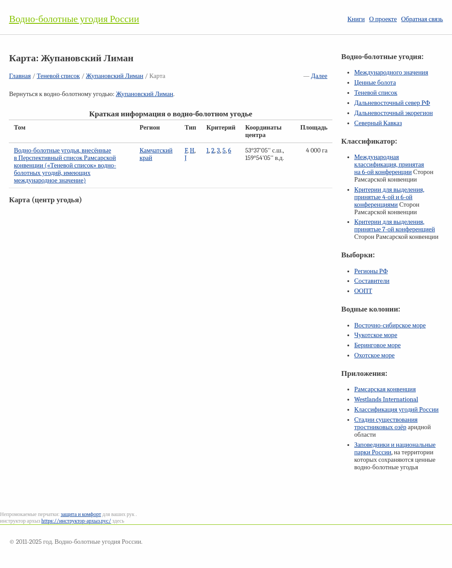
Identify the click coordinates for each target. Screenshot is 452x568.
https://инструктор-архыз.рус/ (76, 521)
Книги (356, 19)
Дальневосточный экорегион (393, 113)
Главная (19, 76)
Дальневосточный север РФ (392, 103)
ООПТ (363, 291)
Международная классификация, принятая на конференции (389, 164)
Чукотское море (375, 335)
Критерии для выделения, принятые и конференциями (389, 197)
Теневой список (58, 76)
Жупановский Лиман (114, 76)
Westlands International (386, 399)
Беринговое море (377, 345)
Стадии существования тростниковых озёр (386, 423)
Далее (319, 76)
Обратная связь (422, 19)
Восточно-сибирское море (390, 325)
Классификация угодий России (396, 409)
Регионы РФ (371, 271)
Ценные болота (375, 82)
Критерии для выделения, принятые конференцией (394, 225)
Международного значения (391, 72)
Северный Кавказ (378, 123)
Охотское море (374, 355)
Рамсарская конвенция (384, 389)
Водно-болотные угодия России (74, 19)
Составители (371, 281)
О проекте (383, 19)
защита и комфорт (80, 514)
